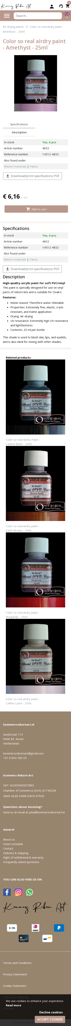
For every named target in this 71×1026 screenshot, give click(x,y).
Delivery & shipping (15, 853)
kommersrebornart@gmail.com (23, 753)
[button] (66, 15)
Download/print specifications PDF (32, 176)
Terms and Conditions (17, 963)
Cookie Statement (14, 986)
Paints (34, 166)
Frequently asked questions (21, 862)
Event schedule (13, 844)
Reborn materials (15, 166)
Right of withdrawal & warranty (23, 857)
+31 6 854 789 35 (15, 758)
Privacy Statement (15, 974)
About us (9, 839)
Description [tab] (19, 132)
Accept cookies (50, 1019)
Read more (13, 1005)
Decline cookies (51, 1012)
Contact (8, 848)
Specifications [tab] (19, 124)
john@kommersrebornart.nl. (47, 812)
